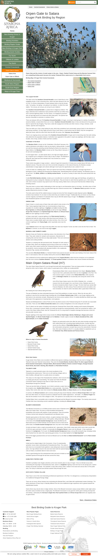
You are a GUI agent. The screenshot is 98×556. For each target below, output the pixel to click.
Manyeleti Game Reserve (57, 516)
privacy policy (46, 554)
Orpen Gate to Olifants (12, 76)
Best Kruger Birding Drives (34, 514)
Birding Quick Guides (12, 52)
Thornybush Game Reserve (58, 521)
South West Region (12, 84)
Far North (12, 56)
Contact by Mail (8, 519)
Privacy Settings (49, 551)
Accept (85, 554)
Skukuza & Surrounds (12, 80)
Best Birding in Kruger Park (12, 48)
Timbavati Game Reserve (57, 523)
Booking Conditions (8, 533)
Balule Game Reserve (56, 514)
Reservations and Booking (10, 531)
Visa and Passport (8, 535)
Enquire (72, 2)
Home (12, 31)
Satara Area (12, 73)
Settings (74, 554)
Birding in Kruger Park (56, 531)
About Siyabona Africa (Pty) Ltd (11, 538)
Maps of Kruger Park (12, 91)
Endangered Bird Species (34, 523)
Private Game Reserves (57, 528)
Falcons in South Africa (33, 521)
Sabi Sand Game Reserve (57, 519)
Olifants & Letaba (12, 59)
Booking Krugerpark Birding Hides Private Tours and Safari (58, 543)
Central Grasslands (12, 67)
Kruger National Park (56, 533)
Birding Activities (12, 41)
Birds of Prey (30, 519)
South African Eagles (32, 516)
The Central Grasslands (34, 81)
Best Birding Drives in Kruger (12, 36)
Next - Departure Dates (88, 500)
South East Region (12, 88)
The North (12, 63)
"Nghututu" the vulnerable (72, 132)
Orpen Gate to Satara (12, 70)
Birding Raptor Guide (12, 44)
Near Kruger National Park (57, 526)
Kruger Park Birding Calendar (35, 526)
